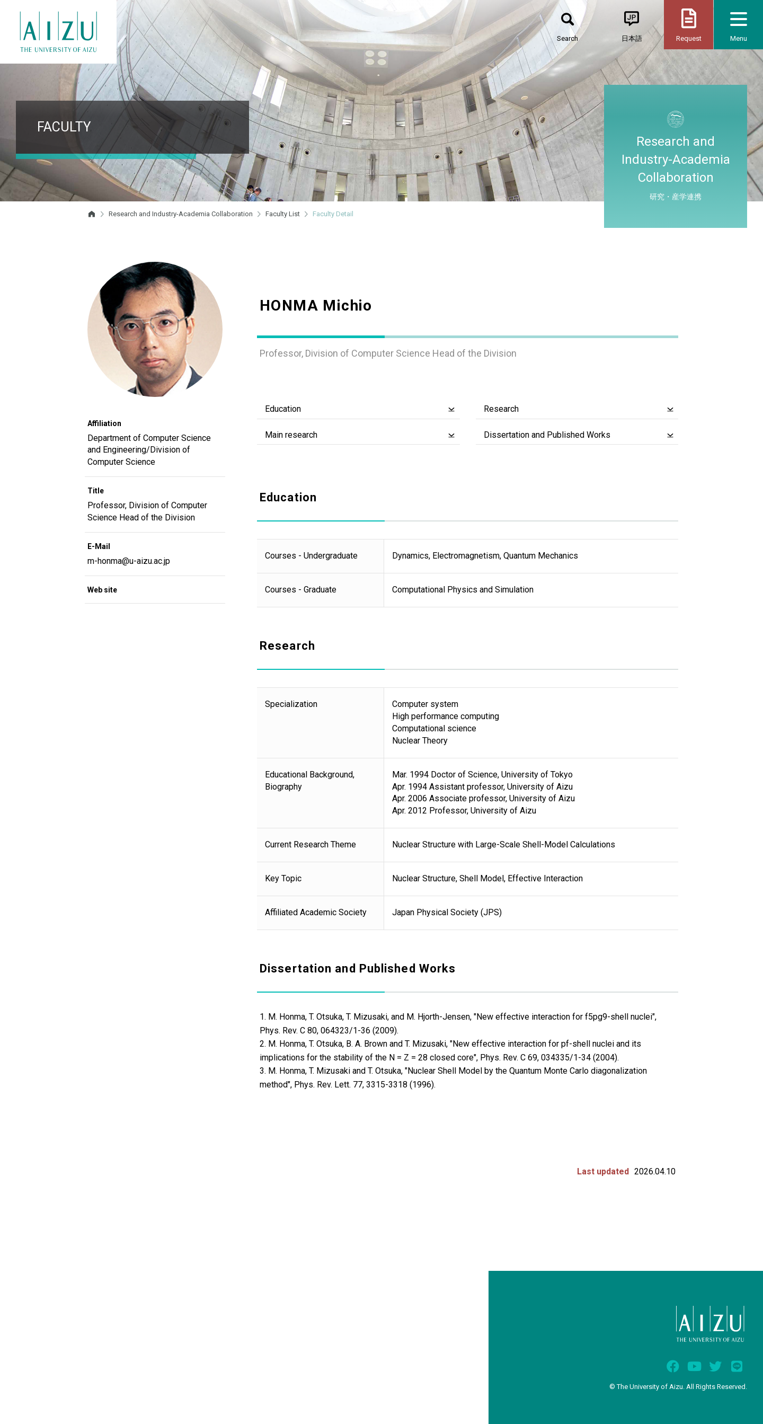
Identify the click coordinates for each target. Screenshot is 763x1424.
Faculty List (282, 214)
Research (501, 409)
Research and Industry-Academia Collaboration (181, 214)
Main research (291, 435)
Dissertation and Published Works (547, 435)
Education (283, 409)
